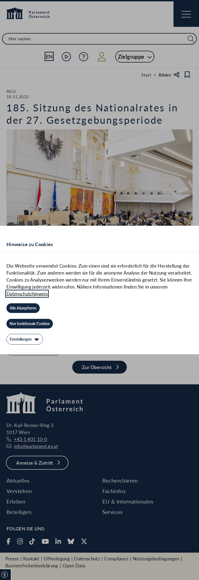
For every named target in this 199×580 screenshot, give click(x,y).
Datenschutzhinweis (27, 294)
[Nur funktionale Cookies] (29, 324)
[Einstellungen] (24, 339)
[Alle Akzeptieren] (23, 308)
